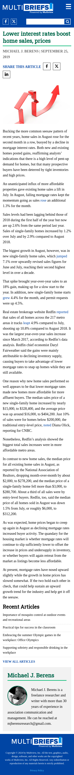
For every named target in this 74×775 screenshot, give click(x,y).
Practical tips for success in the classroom (29, 627)
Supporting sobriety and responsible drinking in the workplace (35, 650)
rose (43, 200)
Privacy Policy (37, 770)
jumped (61, 256)
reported (62, 312)
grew (6, 298)
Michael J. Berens (21, 51)
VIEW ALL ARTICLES (19, 661)
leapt (26, 323)
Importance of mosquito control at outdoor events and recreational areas (34, 617)
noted (47, 425)
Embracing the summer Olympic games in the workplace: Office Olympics (32, 637)
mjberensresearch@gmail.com (29, 723)
